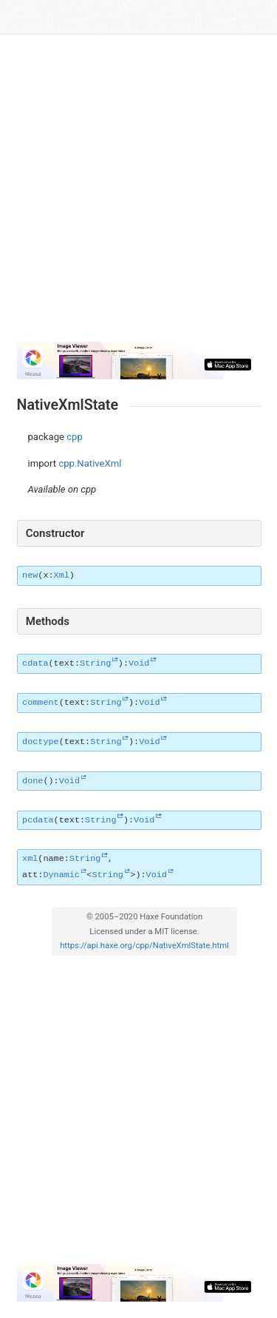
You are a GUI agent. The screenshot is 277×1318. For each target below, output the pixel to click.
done (32, 781)
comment (40, 702)
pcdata (37, 820)
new (30, 575)
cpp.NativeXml (89, 463)
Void (139, 663)
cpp (74, 436)
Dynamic (61, 875)
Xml (61, 575)
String (95, 663)
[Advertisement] (138, 188)
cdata (35, 663)
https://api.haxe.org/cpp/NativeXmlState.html (144, 945)
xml (30, 859)
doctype (40, 742)
